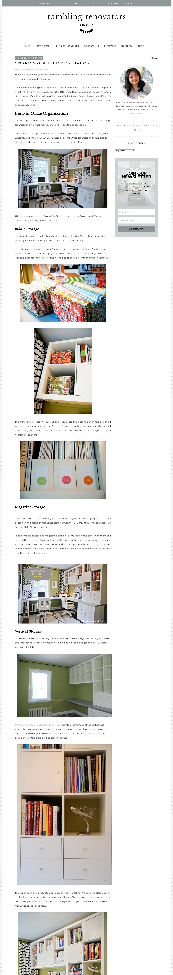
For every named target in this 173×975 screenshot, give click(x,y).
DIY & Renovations (67, 46)
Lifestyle (110, 46)
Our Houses (43, 46)
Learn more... (136, 113)
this (21, 220)
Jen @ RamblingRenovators (29, 69)
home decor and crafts (29, 58)
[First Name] (136, 212)
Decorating (91, 46)
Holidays (127, 46)
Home (27, 46)
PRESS (142, 125)
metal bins (44, 258)
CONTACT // (132, 125)
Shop (141, 46)
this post (92, 733)
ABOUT (120, 125)
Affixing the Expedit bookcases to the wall (37, 725)
